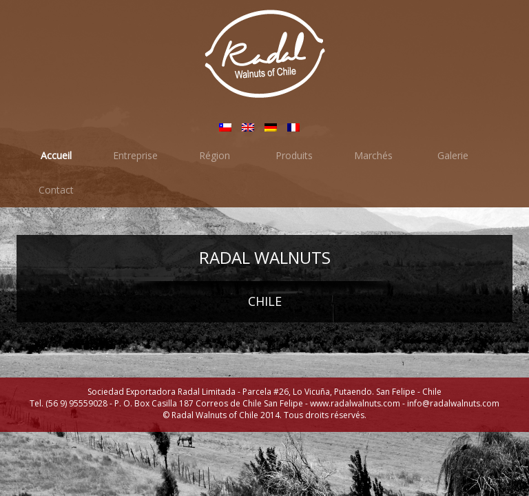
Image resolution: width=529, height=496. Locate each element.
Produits (294, 155)
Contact (56, 189)
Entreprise (135, 155)
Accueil (56, 155)
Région (214, 155)
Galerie (452, 155)
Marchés (373, 155)
